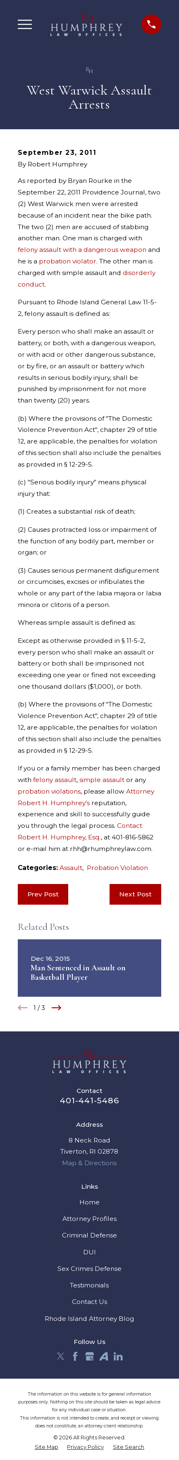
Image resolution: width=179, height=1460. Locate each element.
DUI (89, 1252)
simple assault (101, 780)
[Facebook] (75, 1356)
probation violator (67, 261)
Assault (71, 868)
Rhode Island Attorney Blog (89, 1319)
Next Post (135, 894)
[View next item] (56, 1007)
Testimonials (89, 1285)
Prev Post (43, 894)
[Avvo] (103, 1356)
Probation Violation (117, 868)
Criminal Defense (89, 1235)
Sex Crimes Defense (89, 1269)
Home (89, 1202)
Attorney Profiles (89, 1219)
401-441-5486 (89, 1100)
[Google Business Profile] (89, 1356)
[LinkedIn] (118, 1356)
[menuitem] (46, 1447)
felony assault (54, 780)
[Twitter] (60, 1356)
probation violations (49, 791)
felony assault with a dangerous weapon (82, 250)
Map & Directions (89, 1163)
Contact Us (89, 1302)
